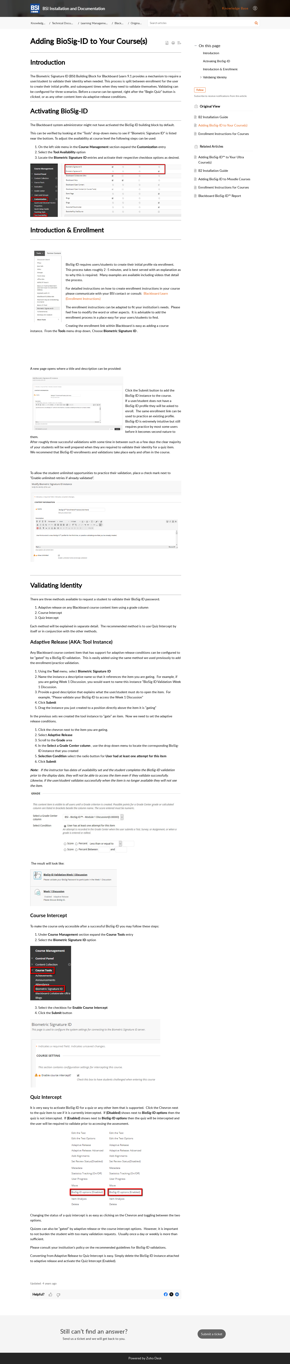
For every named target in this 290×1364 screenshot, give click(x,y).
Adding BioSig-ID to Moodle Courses (224, 179)
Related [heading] (211, 146)
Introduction (211, 53)
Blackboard (122, 23)
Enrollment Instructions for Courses (223, 134)
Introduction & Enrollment (220, 69)
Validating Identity (215, 77)
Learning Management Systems (100, 23)
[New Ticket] (212, 1334)
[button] (255, 8)
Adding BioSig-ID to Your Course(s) (222, 125)
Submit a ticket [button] (211, 1334)
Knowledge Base (235, 8)
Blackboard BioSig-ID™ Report (219, 196)
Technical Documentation (68, 23)
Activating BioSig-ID (216, 61)
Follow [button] (199, 90)
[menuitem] (235, 8)
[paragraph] (105, 664)
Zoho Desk (154, 1358)
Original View (138, 23)
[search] (204, 23)
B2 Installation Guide (213, 117)
